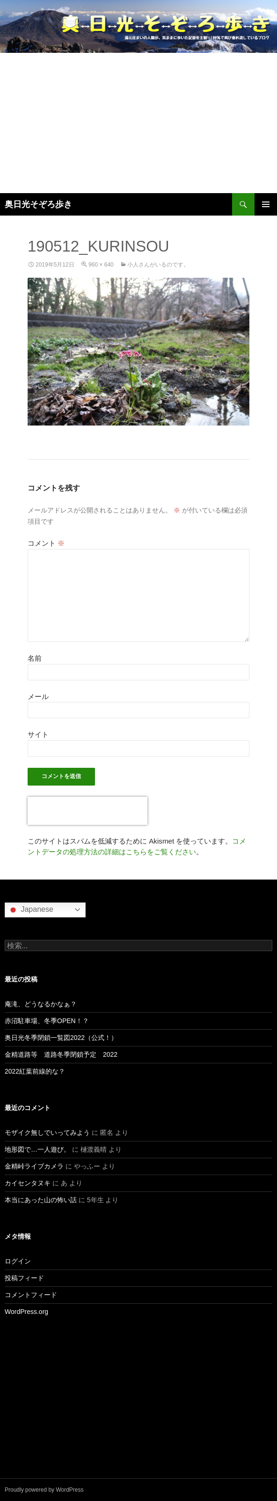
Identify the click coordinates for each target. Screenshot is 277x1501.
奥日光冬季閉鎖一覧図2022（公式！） (61, 1037)
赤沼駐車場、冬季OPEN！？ (47, 1021)
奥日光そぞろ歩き (38, 204)
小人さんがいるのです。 (158, 264)
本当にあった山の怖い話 (41, 1200)
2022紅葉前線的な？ (35, 1071)
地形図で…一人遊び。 (37, 1149)
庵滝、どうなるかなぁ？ (41, 1004)
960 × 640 (101, 264)
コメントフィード (31, 1295)
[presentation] (87, 811)
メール (38, 696)
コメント (46, 543)
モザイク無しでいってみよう (47, 1132)
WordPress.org (26, 1311)
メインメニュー (266, 204)
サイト (38, 734)
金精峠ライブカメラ (34, 1166)
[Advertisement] (138, 123)
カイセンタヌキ (28, 1183)
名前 (35, 658)
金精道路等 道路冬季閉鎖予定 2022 (61, 1054)
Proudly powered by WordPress (44, 1490)
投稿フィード (24, 1278)
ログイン (18, 1261)
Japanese (30, 910)
